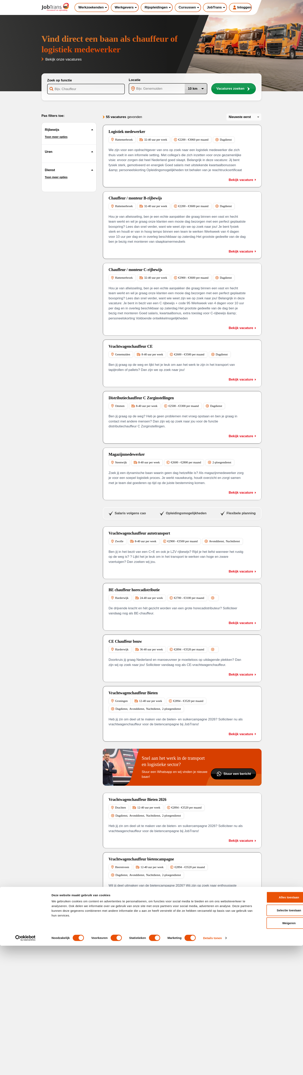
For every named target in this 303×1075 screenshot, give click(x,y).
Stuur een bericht (233, 774)
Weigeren (270, 1052)
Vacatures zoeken (233, 88)
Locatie (134, 80)
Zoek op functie (59, 80)
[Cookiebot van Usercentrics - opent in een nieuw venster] (25, 1067)
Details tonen (212, 1067)
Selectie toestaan (270, 1039)
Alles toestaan (270, 1026)
